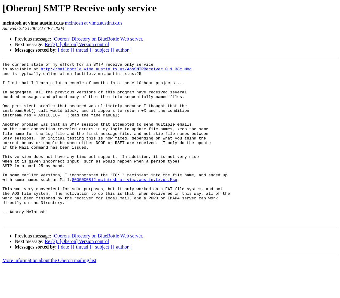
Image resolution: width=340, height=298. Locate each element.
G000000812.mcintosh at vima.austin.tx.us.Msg (124, 203)
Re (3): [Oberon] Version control (77, 44)
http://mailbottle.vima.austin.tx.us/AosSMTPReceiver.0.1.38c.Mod (116, 70)
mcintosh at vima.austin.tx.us (93, 22)
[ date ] (65, 50)
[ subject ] (102, 50)
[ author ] (122, 50)
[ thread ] (82, 50)
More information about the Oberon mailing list (49, 292)
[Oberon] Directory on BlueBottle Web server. (97, 38)
